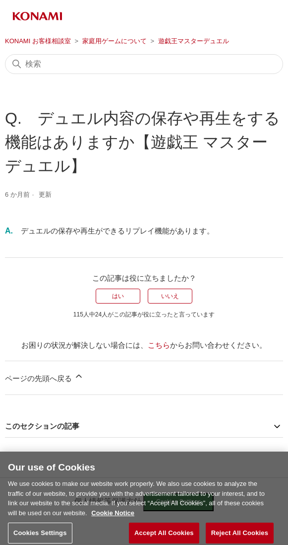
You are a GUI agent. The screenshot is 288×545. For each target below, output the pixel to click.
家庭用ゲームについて (114, 41)
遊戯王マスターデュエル (193, 41)
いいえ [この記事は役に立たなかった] (170, 296)
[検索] (144, 64)
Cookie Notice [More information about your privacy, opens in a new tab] (112, 521)
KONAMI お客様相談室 (38, 41)
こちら (159, 345)
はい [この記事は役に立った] (118, 296)
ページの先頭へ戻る (44, 377)
